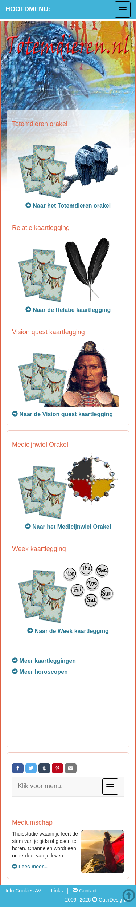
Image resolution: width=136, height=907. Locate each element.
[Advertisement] (68, 720)
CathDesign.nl (115, 900)
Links (57, 891)
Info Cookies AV (23, 891)
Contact (84, 891)
